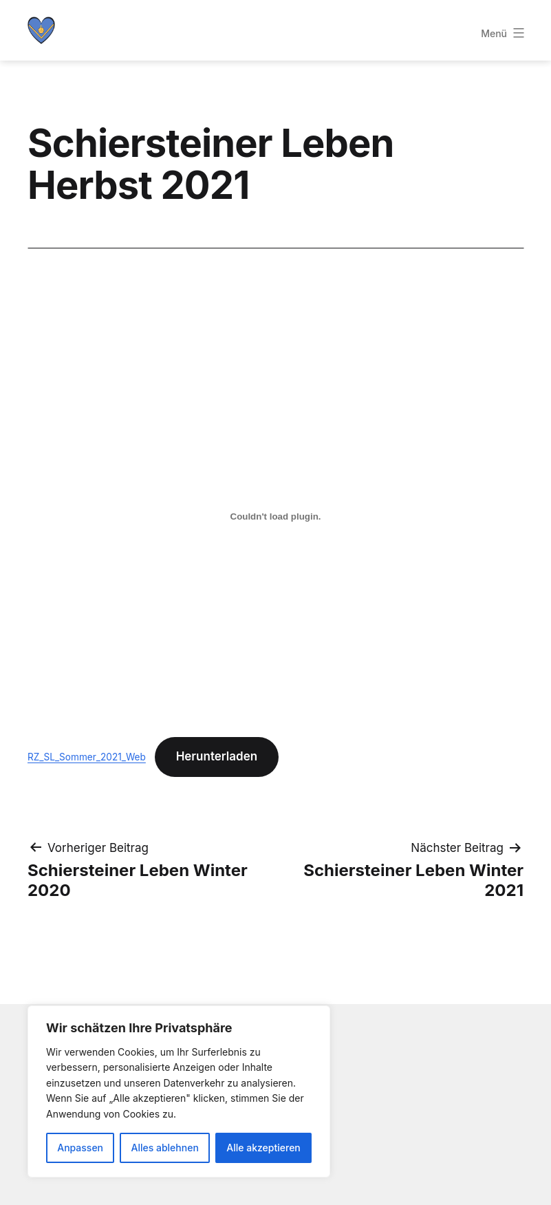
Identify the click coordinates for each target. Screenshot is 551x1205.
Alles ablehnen (165, 1147)
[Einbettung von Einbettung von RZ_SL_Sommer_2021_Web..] (275, 516)
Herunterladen (216, 756)
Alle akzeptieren (263, 1147)
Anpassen (80, 1147)
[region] (179, 1091)
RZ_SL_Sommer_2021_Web (87, 757)
